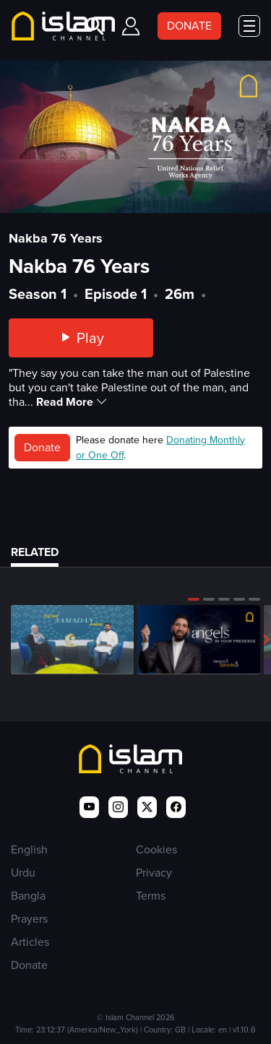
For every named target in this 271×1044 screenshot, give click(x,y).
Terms (150, 895)
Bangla (28, 895)
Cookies (156, 849)
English (29, 849)
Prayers (29, 918)
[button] (193, 599)
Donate (42, 447)
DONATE (189, 25)
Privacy (154, 872)
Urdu (23, 872)
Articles (30, 942)
